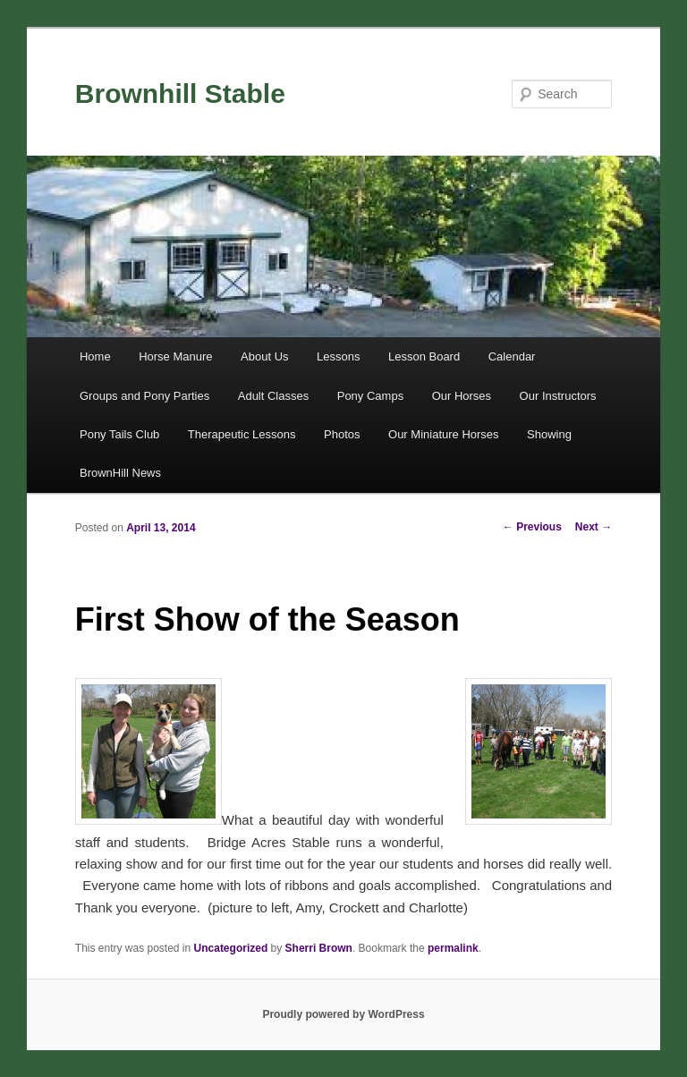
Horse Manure (175, 356)
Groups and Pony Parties (144, 396)
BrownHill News (120, 472)
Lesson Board (424, 356)
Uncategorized (231, 948)
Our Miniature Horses (443, 434)
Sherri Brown (318, 948)
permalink (453, 948)
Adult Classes (273, 396)
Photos (342, 434)
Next (593, 527)
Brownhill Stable (180, 93)
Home (95, 356)
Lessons (338, 356)
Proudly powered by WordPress (343, 1014)
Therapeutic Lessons (242, 434)
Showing (549, 434)
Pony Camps (370, 396)
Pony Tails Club (119, 434)
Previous (532, 527)
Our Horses (461, 396)
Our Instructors (558, 396)
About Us (264, 356)
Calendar (512, 356)
